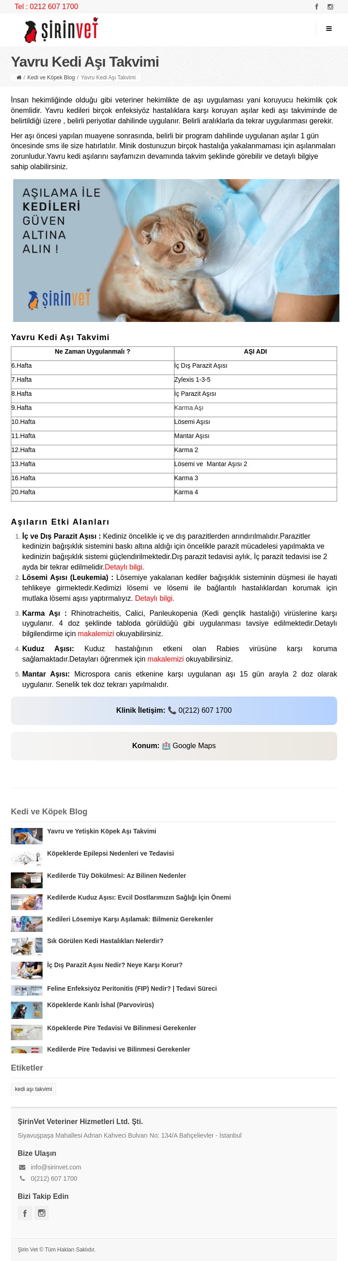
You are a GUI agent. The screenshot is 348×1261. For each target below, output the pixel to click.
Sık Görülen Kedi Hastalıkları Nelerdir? (105, 941)
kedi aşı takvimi (33, 1089)
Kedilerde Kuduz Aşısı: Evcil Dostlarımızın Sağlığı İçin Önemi (139, 897)
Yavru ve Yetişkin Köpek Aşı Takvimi (101, 831)
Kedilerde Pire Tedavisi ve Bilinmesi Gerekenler (118, 1049)
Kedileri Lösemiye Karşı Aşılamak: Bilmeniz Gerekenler (130, 919)
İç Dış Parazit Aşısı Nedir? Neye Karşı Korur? (115, 965)
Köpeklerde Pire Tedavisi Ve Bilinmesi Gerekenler (121, 1028)
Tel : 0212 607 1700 (46, 6)
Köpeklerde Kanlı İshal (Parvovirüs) (100, 1004)
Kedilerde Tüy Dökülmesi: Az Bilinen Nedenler (116, 875)
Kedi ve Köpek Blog (51, 77)
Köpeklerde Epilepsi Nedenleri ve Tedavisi (110, 853)
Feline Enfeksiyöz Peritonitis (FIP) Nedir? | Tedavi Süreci (132, 988)
